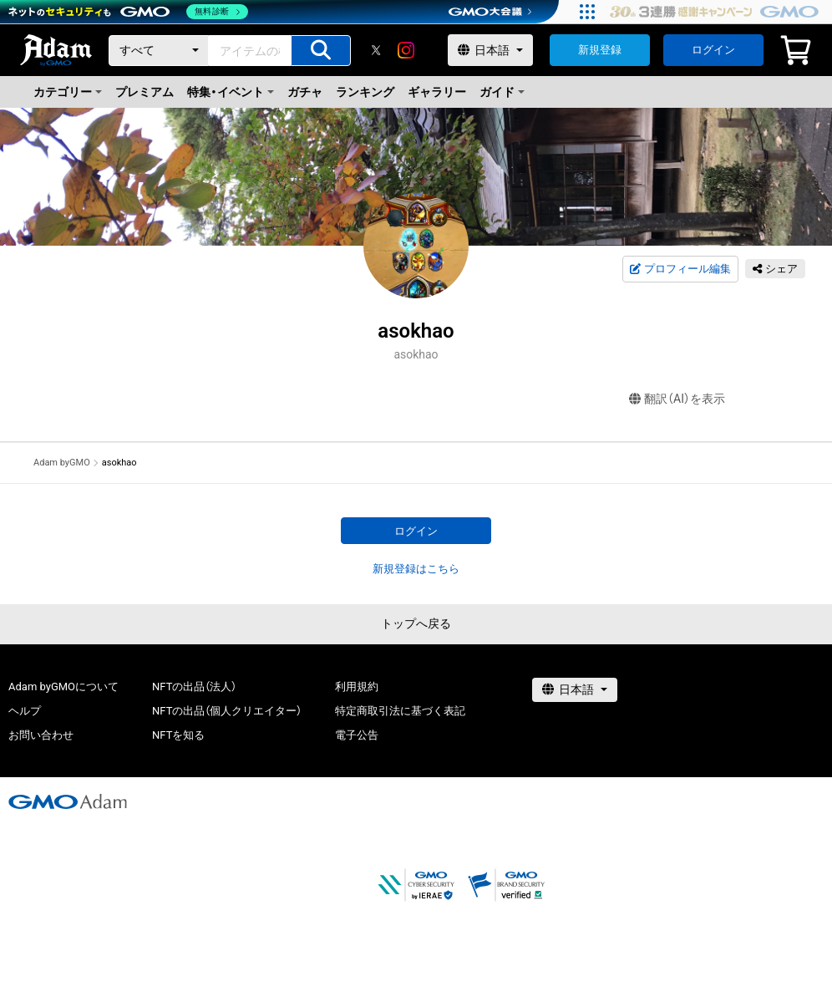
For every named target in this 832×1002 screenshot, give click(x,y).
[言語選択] (490, 50)
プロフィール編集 (680, 269)
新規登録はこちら (416, 568)
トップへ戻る (416, 623)
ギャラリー (437, 92)
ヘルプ (24, 710)
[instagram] (406, 50)
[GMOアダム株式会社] (67, 801)
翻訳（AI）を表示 (677, 399)
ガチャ (304, 92)
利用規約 (356, 686)
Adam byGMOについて (63, 686)
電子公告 (356, 735)
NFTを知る (178, 735)
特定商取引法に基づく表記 (400, 710)
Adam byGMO (61, 462)
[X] (376, 50)
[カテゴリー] (159, 50)
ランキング (365, 92)
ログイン (713, 49)
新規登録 (599, 49)
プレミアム (144, 92)
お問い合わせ (41, 735)
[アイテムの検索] (321, 50)
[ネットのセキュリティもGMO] (128, 11)
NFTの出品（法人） (194, 686)
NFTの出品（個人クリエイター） (227, 710)
